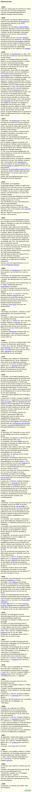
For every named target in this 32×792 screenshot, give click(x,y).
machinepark (5, 75)
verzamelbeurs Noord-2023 (20, 169)
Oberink (21, 402)
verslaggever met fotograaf (21, 423)
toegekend (4, 632)
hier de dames (5, 477)
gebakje (27, 48)
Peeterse (26, 38)
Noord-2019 (12, 331)
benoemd (17, 90)
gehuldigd (8, 351)
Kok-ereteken (19, 41)
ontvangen (4, 602)
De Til (16, 468)
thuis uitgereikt (5, 348)
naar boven (28, 790)
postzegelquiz (5, 286)
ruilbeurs (15, 582)
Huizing (16, 485)
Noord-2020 (12, 304)
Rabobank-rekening (12, 265)
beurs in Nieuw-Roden (21, 27)
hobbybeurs (11, 580)
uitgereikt (7, 101)
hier (27, 348)
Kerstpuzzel (25, 21)
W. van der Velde (19, 506)
